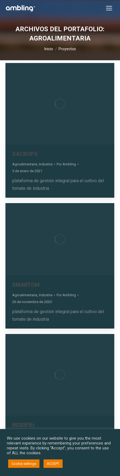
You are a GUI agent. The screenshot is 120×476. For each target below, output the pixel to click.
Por (66, 164)
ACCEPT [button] (53, 464)
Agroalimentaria (24, 164)
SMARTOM (25, 285)
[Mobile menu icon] (109, 8)
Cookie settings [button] (23, 464)
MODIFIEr (23, 425)
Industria (46, 164)
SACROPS (25, 154)
